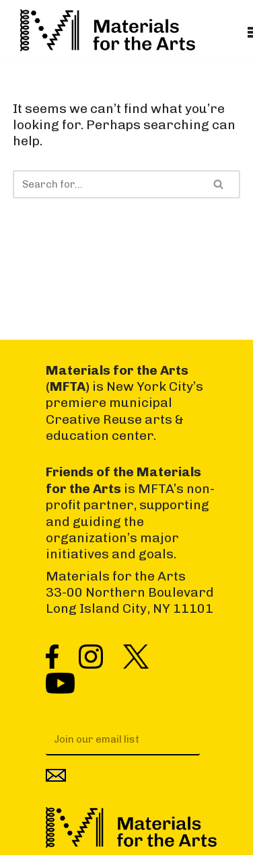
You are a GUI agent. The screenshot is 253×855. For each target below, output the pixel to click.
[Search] (105, 184)
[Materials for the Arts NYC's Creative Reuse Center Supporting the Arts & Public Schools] (107, 30)
